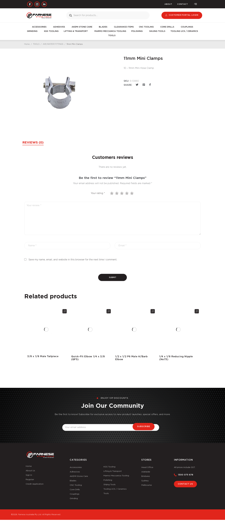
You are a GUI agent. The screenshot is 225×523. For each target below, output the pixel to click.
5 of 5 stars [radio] (132, 193)
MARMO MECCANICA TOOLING (110, 31)
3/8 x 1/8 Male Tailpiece (41, 356)
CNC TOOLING (147, 27)
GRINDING (33, 31)
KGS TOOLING (51, 31)
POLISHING (137, 31)
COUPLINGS (187, 27)
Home (27, 44)
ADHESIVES (59, 27)
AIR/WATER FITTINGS (53, 44)
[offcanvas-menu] (195, 4)
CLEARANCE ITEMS (124, 27)
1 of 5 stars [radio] (112, 193)
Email (65, 422)
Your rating (98, 193)
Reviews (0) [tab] (35, 142)
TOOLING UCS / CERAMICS (184, 31)
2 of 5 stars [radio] (117, 193)
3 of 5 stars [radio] (122, 193)
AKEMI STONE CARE (83, 27)
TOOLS (112, 35)
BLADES (104, 27)
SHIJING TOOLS (157, 31)
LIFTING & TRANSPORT (76, 31)
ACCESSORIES (40, 27)
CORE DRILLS (168, 27)
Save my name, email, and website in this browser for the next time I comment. (73, 259)
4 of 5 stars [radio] (127, 193)
